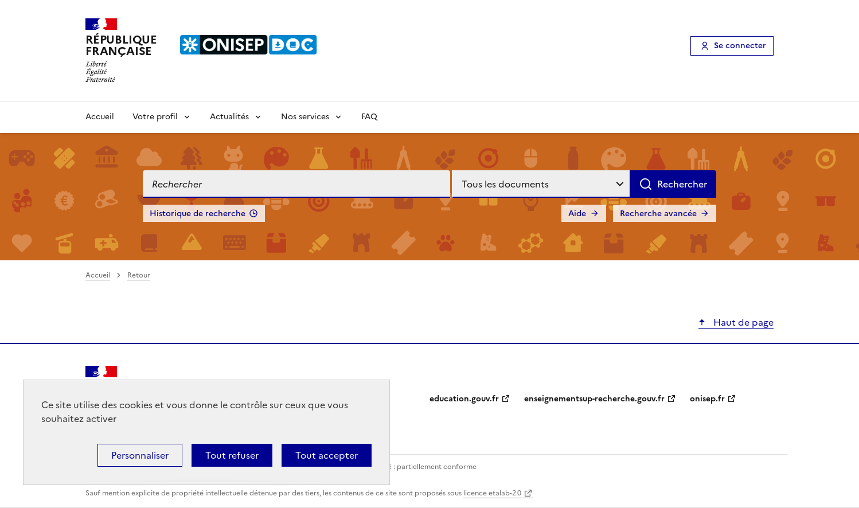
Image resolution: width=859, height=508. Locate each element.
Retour (138, 275)
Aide (577, 214)
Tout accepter (326, 455)
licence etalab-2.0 (492, 493)
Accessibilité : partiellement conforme (413, 467)
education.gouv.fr (464, 399)
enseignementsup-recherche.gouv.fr (594, 399)
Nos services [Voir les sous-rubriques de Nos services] (305, 117)
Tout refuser (232, 455)
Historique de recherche (197, 214)
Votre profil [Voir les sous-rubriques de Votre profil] (155, 117)
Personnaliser (140, 455)
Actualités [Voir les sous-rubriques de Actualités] (229, 117)
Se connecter (740, 46)
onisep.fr (707, 399)
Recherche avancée (658, 214)
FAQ (369, 117)
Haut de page (742, 322)
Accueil (99, 117)
